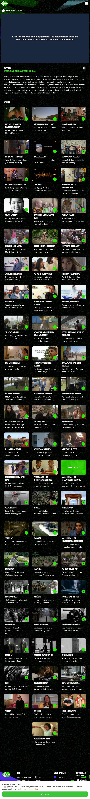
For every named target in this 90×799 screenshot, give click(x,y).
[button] (6, 57)
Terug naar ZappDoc (14, 11)
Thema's (38, 780)
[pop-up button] (79, 57)
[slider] (44, 53)
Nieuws (38, 777)
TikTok (58, 777)
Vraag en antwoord (24, 777)
